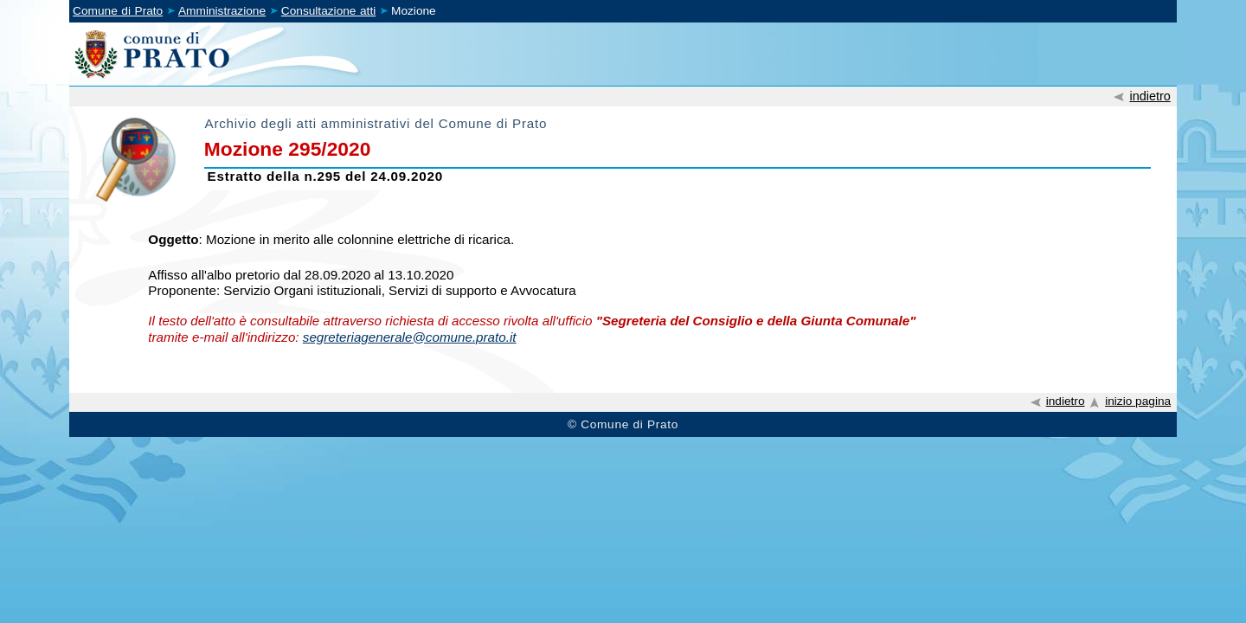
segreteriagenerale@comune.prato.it (410, 337)
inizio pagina (1138, 401)
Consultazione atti (328, 10)
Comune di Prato (118, 10)
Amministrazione (222, 10)
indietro (1149, 96)
